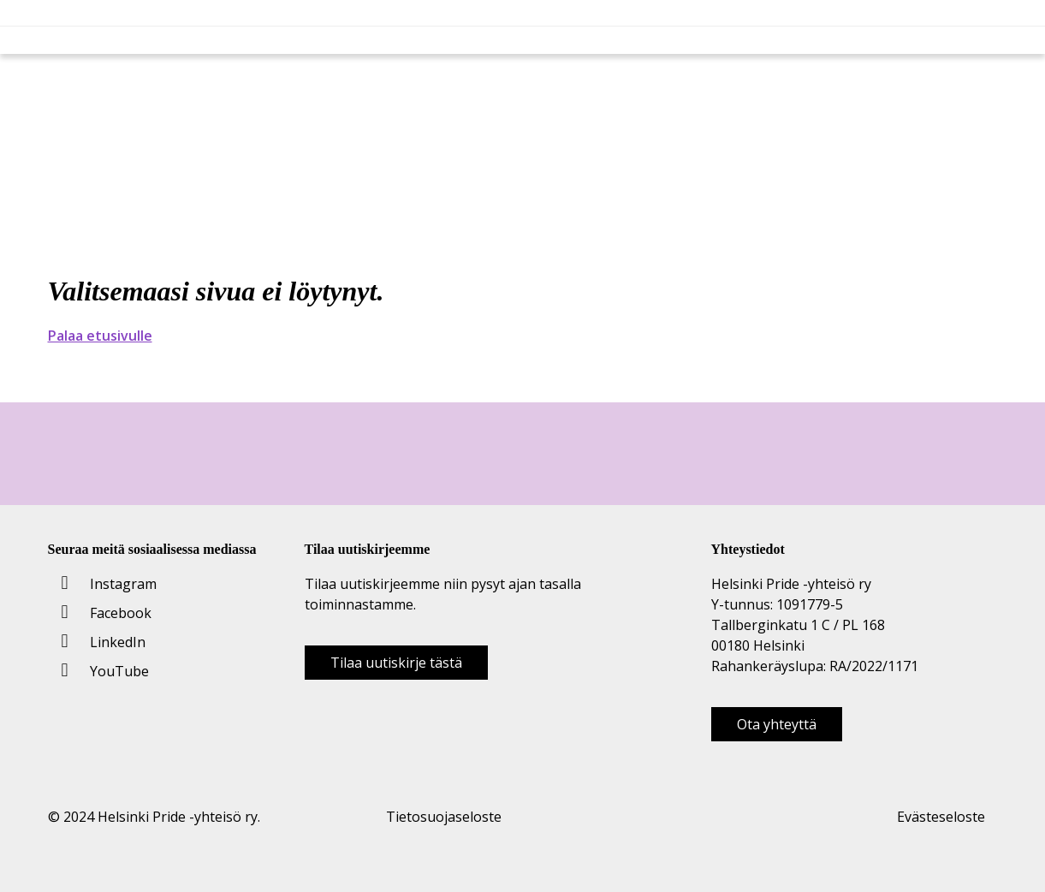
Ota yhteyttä (776, 724)
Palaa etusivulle (100, 335)
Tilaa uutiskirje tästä (396, 662)
